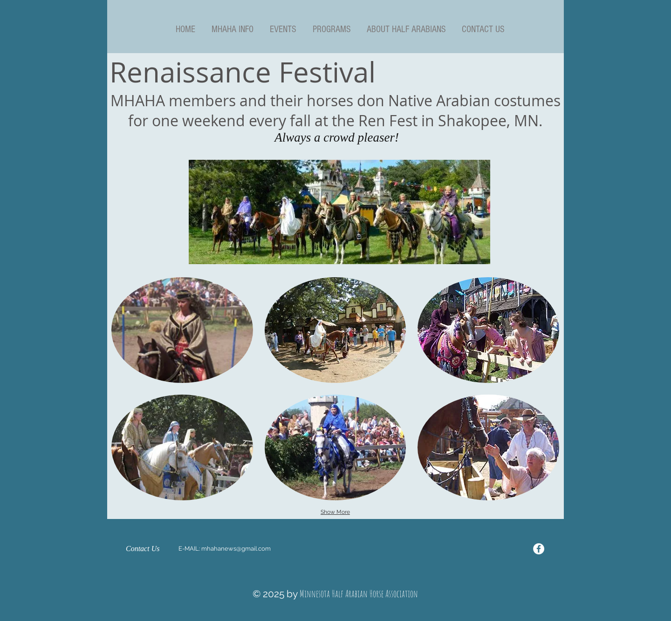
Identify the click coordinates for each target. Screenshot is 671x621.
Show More (335, 512)
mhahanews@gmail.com (236, 548)
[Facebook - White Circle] (538, 548)
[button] (232, 29)
